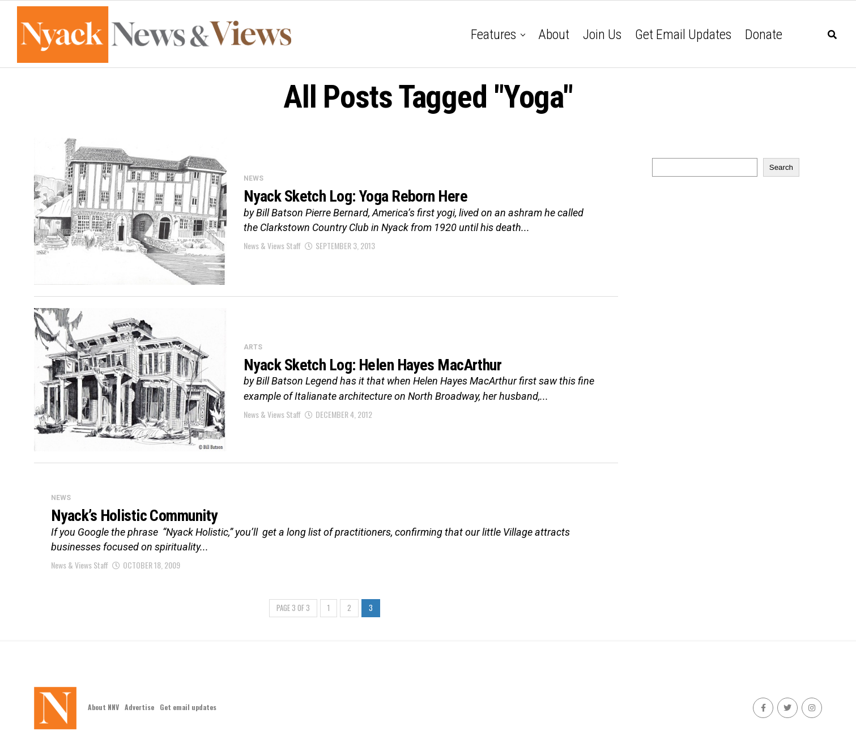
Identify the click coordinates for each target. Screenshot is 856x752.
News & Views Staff (272, 245)
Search (781, 167)
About (553, 34)
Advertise (139, 707)
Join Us (602, 34)
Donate (763, 34)
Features (493, 34)
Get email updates (683, 34)
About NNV (103, 707)
